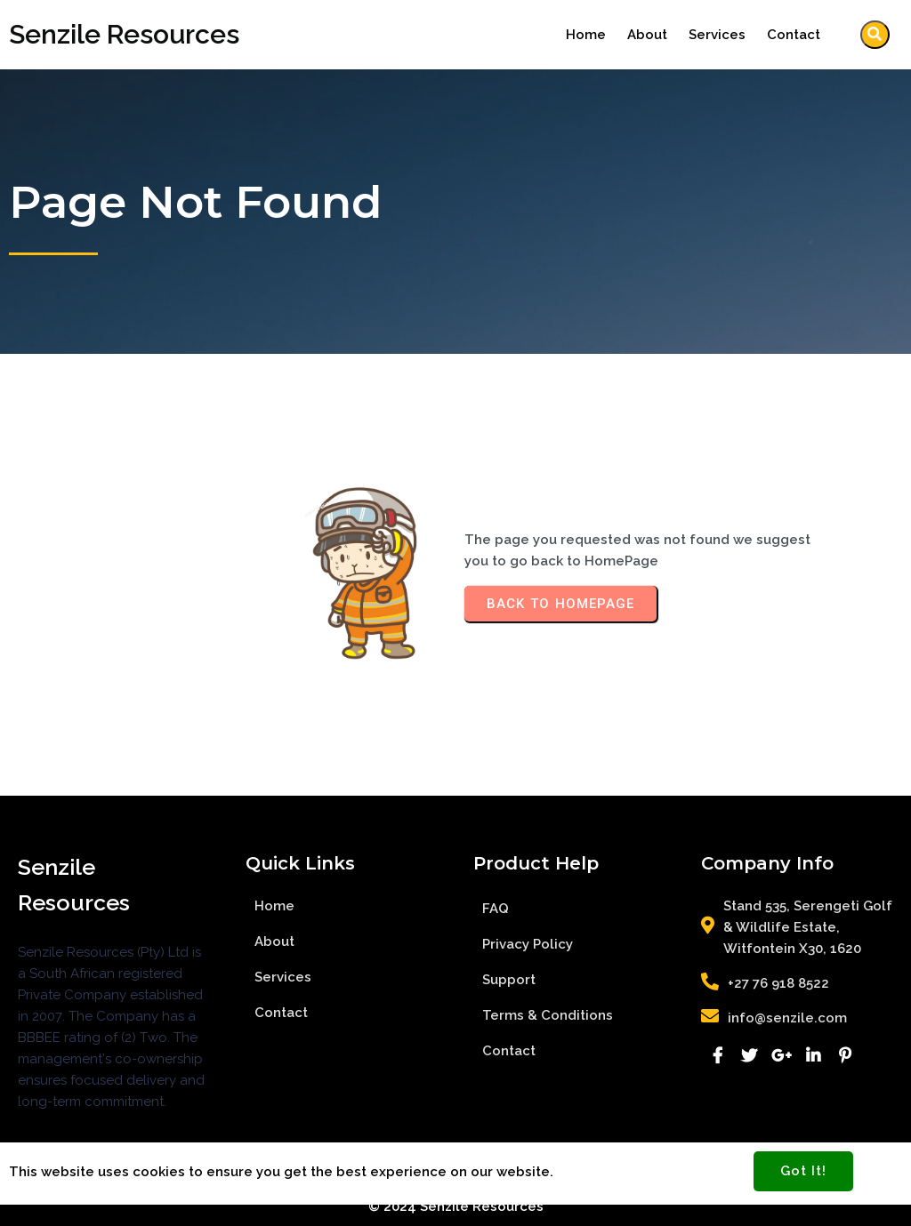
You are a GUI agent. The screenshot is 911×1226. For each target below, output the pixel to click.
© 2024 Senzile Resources (456, 1206)
